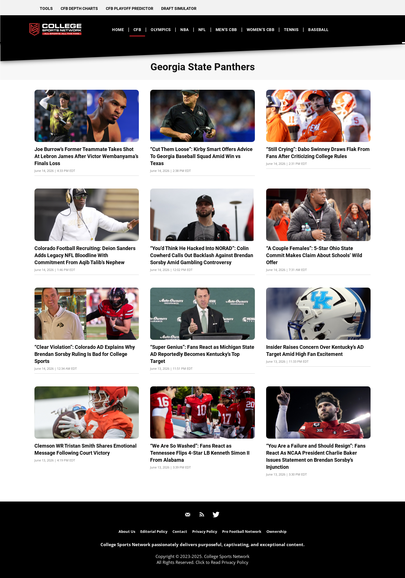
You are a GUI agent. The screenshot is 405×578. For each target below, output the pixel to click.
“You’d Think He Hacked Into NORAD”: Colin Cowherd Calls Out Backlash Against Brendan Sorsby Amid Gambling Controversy (201, 255)
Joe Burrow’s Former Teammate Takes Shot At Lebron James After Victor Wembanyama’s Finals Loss (86, 156)
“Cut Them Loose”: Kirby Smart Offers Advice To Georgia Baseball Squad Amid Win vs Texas (201, 156)
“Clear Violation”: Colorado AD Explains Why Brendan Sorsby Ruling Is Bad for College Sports (84, 354)
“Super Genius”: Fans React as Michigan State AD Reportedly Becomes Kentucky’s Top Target (202, 354)
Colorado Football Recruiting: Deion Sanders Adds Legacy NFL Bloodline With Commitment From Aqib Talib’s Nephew (84, 255)
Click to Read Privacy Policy (222, 562)
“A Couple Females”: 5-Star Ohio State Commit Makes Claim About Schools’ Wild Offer (314, 255)
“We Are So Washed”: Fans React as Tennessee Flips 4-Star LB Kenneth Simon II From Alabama (199, 453)
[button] (364, 29)
